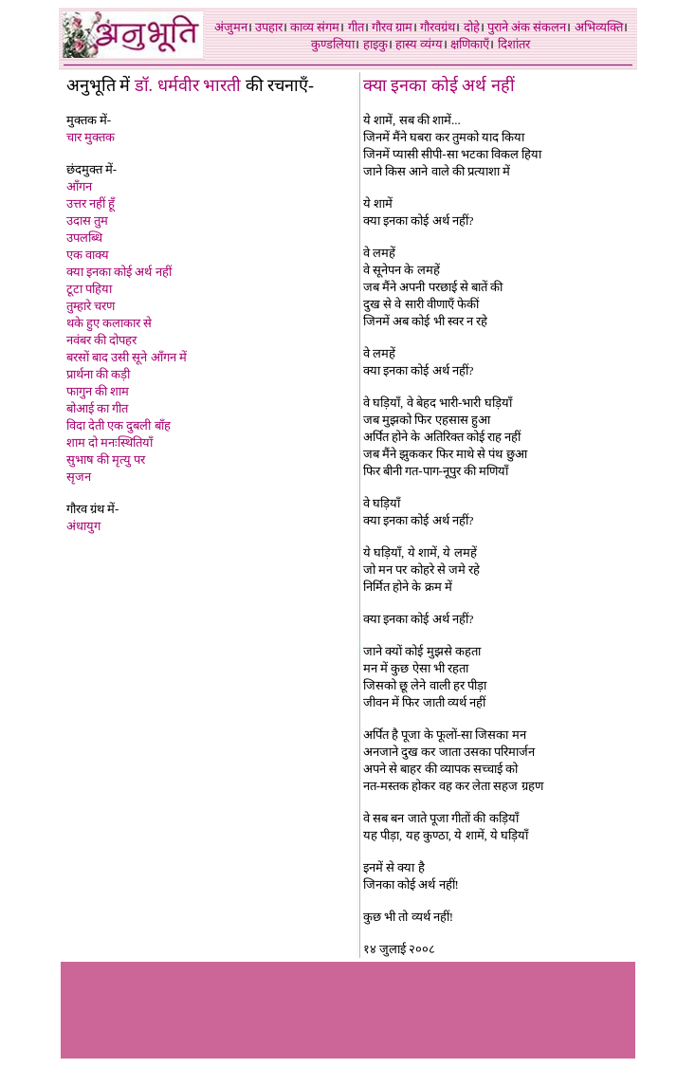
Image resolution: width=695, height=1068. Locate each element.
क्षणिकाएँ (469, 44)
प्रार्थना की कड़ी (98, 374)
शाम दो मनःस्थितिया (110, 442)
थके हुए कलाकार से (109, 323)
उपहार (269, 27)
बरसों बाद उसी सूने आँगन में (126, 357)
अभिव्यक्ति (599, 27)
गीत (356, 27)
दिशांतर (514, 44)
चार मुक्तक (90, 137)
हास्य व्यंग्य (419, 44)
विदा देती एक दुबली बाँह (118, 425)
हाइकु (375, 44)
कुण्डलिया (333, 44)
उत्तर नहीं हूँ (91, 203)
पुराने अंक (508, 27)
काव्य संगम (314, 27)
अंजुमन (230, 27)
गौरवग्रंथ (437, 27)
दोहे (472, 27)
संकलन (549, 27)
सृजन (78, 477)
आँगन (79, 186)
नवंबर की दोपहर (101, 340)
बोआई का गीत (97, 408)
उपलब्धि (84, 237)
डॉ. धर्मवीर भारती (188, 85)
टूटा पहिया (89, 289)
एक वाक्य (87, 255)
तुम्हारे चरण (90, 306)
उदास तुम (87, 220)
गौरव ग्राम (392, 27)
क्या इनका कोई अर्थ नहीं (119, 272)
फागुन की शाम (98, 391)
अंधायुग (83, 526)
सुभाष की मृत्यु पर (106, 459)
